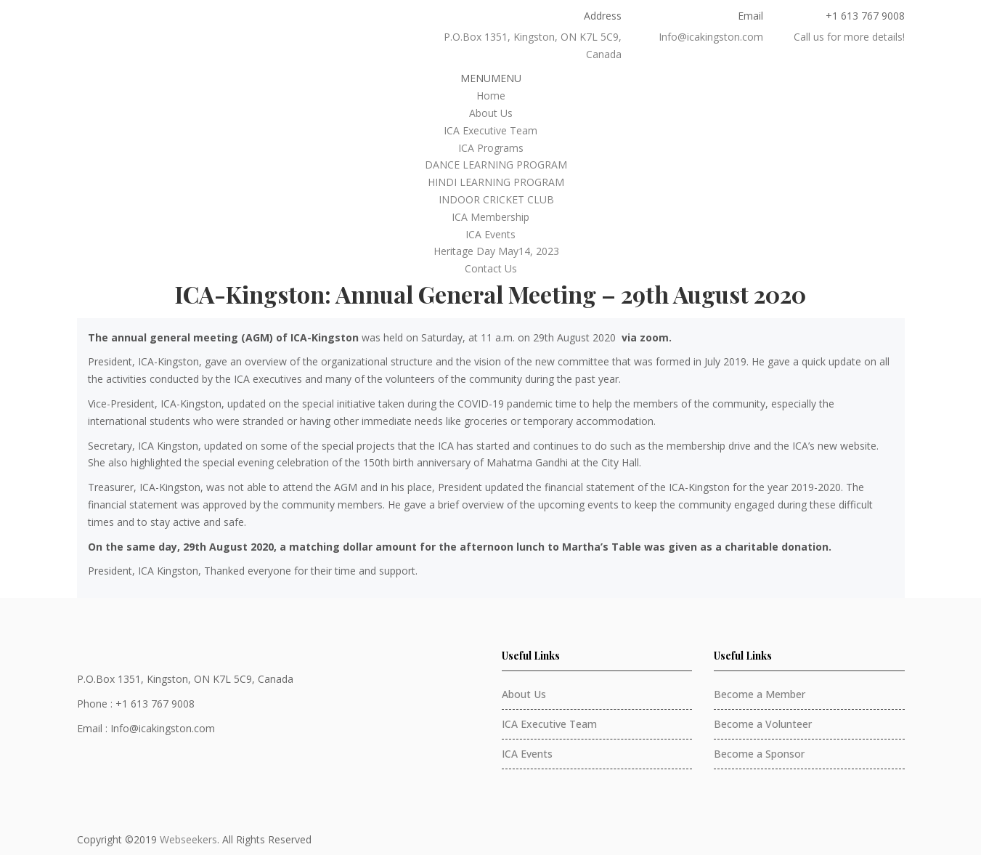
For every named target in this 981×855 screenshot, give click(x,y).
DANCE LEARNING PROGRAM (496, 164)
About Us (491, 113)
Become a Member (759, 694)
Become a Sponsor (759, 754)
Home (490, 95)
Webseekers (188, 839)
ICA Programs (491, 148)
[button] (490, 78)
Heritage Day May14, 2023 (496, 251)
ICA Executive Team (490, 130)
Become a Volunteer (763, 724)
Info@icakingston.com (711, 37)
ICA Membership (490, 217)
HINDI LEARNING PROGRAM (496, 182)
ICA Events (490, 234)
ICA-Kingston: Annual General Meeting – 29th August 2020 (490, 293)
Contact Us (491, 268)
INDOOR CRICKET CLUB (496, 199)
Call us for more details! (849, 37)
